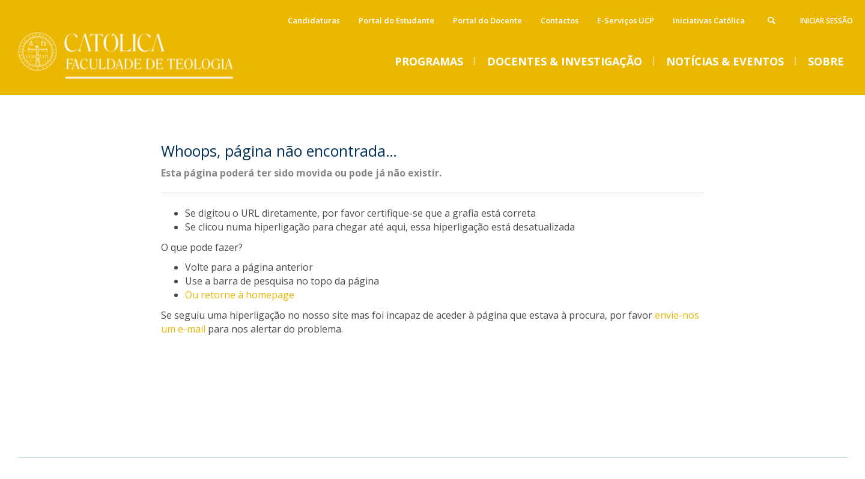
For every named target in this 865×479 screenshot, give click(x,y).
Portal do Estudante (396, 20)
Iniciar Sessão (826, 21)
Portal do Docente (487, 20)
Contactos (559, 20)
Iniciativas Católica (709, 20)
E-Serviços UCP (625, 20)
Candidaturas (314, 20)
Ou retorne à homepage (239, 294)
